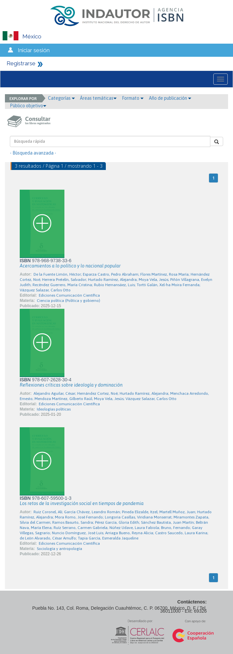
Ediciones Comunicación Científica (69, 295)
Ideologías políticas (54, 409)
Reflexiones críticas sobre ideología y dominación (71, 385)
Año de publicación (170, 98)
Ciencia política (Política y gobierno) (68, 300)
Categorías (61, 98)
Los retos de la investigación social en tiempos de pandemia (82, 503)
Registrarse (21, 63)
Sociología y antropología (59, 548)
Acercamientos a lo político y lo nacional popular (70, 265)
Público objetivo (28, 105)
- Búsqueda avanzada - (33, 153)
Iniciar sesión (34, 50)
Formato (133, 98)
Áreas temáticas (98, 98)
